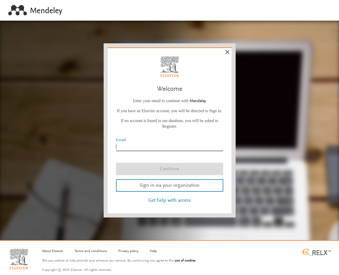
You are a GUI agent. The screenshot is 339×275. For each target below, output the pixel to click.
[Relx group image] (317, 252)
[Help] (153, 251)
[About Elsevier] (52, 251)
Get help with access (169, 200)
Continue (169, 169)
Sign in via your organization (169, 185)
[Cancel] (227, 52)
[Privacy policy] (128, 251)
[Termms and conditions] (91, 251)
